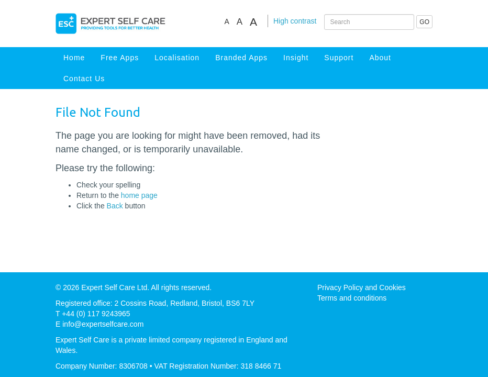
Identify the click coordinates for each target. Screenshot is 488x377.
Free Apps (120, 57)
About (380, 57)
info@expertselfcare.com (102, 324)
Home (74, 57)
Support (338, 57)
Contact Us (84, 78)
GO (424, 22)
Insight (295, 57)
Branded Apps (241, 57)
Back (115, 206)
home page (139, 195)
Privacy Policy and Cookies (361, 287)
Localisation (176, 57)
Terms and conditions (351, 298)
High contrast (294, 21)
